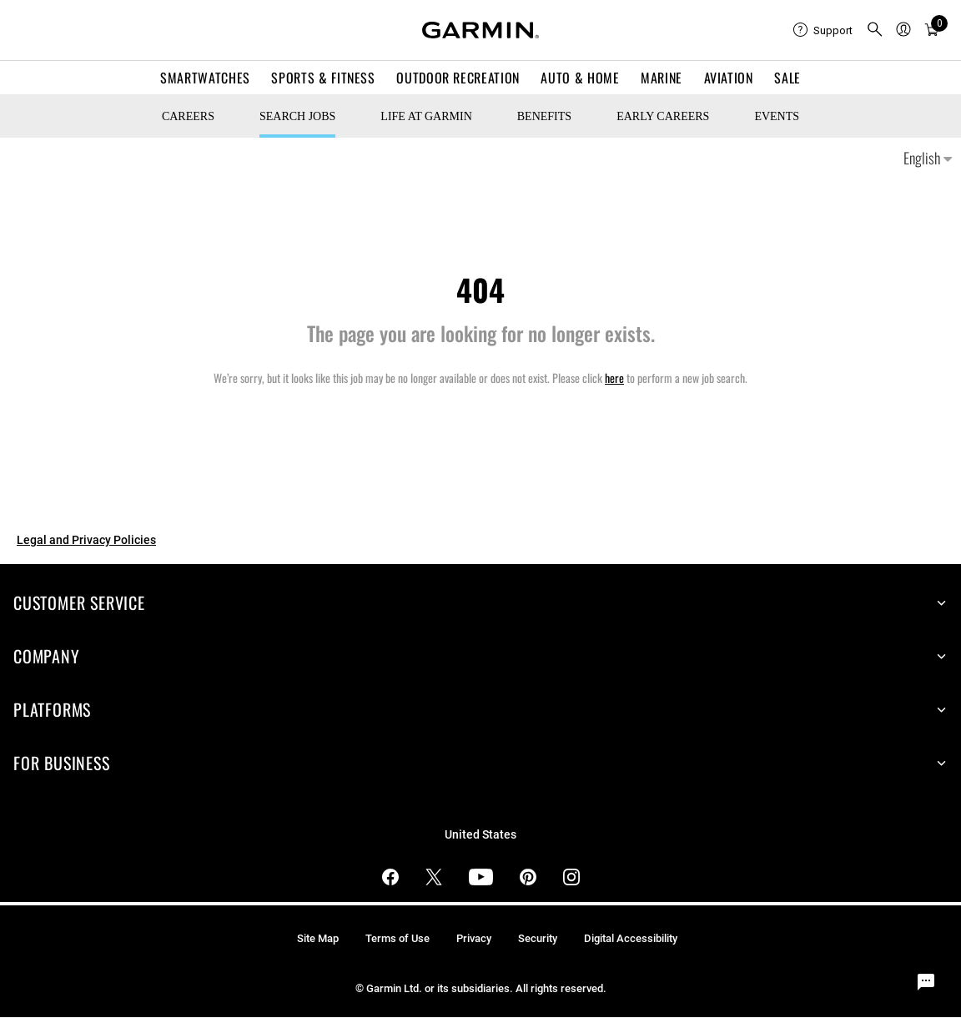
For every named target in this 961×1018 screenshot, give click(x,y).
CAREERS (188, 116)
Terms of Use (397, 938)
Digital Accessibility (630, 938)
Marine (661, 78)
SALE (787, 78)
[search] (875, 30)
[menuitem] (823, 30)
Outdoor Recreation (458, 78)
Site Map (318, 938)
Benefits (544, 116)
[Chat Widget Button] (926, 983)
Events (776, 116)
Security (537, 938)
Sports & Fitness (323, 78)
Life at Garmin (425, 116)
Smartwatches (205, 78)
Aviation (728, 78)
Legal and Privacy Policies (86, 540)
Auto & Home (580, 78)
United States (480, 835)
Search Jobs (297, 116)
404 (480, 289)
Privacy (473, 938)
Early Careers (662, 116)
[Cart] (931, 30)
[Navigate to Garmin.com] (480, 30)
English (927, 158)
